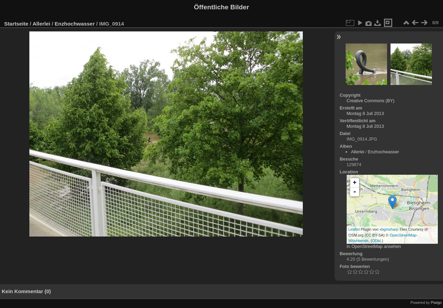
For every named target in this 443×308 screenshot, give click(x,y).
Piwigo (436, 302)
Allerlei (41, 24)
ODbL (377, 241)
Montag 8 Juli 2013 (365, 113)
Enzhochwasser (75, 24)
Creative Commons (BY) (371, 100)
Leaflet (354, 229)
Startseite (16, 24)
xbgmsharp (388, 229)
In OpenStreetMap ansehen (374, 246)
